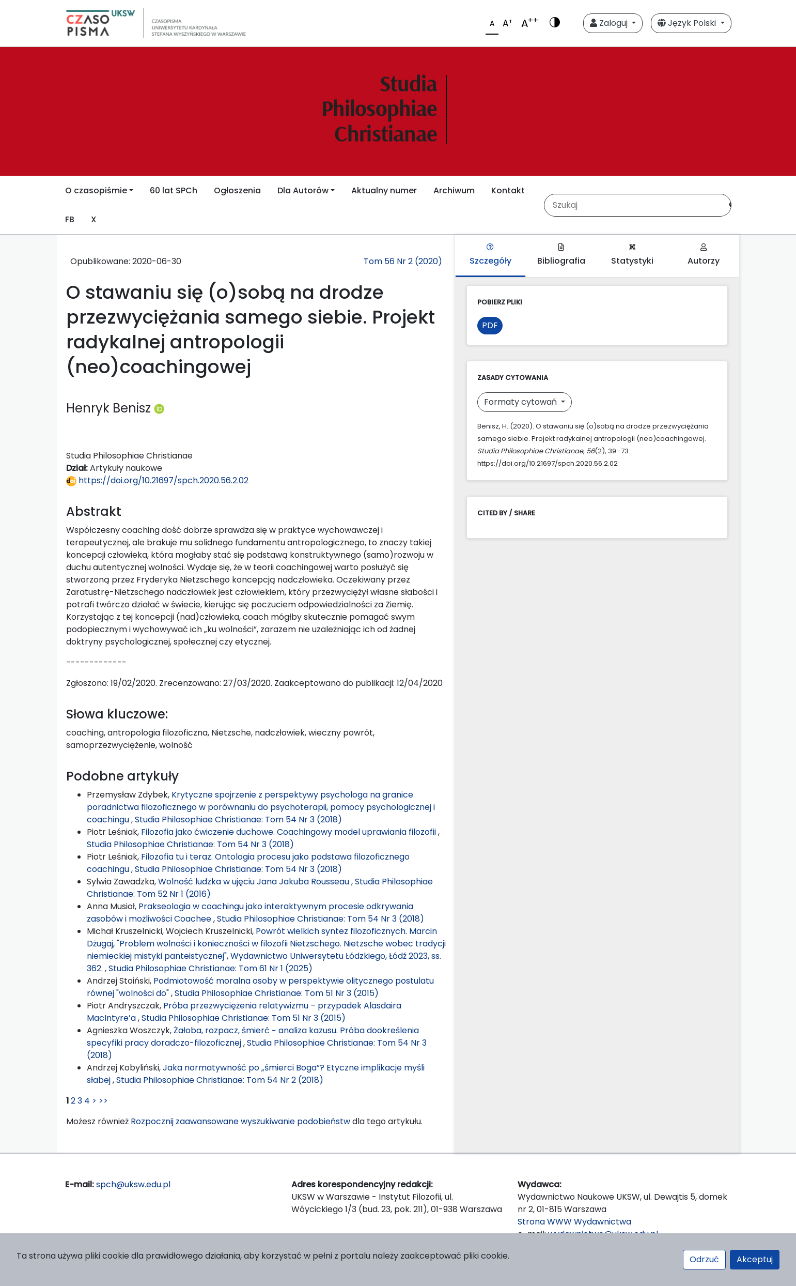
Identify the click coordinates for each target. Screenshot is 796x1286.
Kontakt (508, 190)
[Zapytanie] (633, 205)
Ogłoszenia (237, 190)
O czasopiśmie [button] (96, 190)
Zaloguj (610, 23)
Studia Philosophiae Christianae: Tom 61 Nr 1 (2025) (210, 968)
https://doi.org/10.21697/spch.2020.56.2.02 (157, 480)
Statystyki (632, 255)
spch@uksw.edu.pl (133, 1184)
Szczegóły (490, 255)
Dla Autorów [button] (303, 190)
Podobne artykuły (122, 776)
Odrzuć (704, 1259)
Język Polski (688, 23)
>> (103, 1101)
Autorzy (704, 255)
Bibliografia (561, 255)
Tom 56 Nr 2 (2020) (403, 261)
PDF (490, 325)
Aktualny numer (384, 190)
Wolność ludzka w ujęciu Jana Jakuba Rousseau (254, 881)
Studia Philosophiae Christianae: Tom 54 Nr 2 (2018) (219, 1080)
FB (69, 219)
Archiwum (454, 190)
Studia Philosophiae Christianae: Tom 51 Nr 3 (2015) (277, 993)
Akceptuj (755, 1259)
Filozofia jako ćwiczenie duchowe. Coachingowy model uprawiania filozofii (289, 832)
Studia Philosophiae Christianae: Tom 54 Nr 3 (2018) (238, 819)
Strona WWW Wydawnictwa (574, 1222)
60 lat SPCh (173, 190)
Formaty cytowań (521, 402)
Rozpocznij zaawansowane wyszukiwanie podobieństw (240, 1121)
